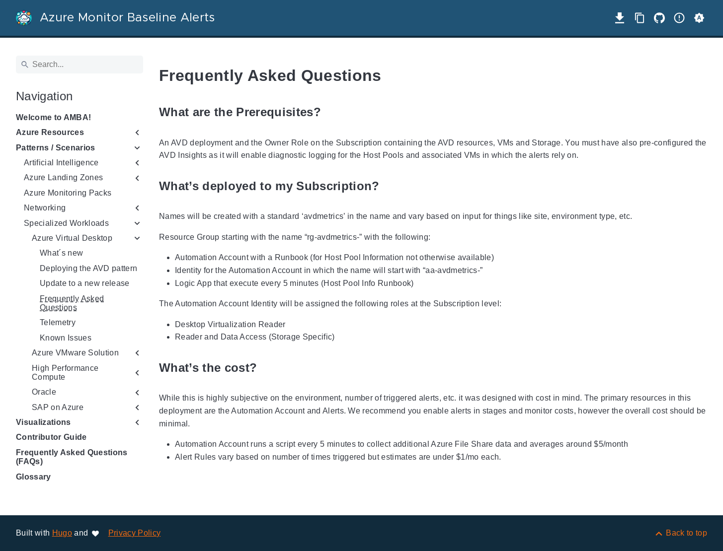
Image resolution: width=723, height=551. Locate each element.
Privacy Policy (134, 533)
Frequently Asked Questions (72, 303)
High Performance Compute (65, 372)
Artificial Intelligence (61, 162)
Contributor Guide (51, 437)
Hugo (62, 533)
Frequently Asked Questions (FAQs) (72, 457)
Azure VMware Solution (75, 352)
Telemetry (58, 322)
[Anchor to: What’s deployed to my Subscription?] (391, 186)
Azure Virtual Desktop (72, 238)
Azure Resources (50, 132)
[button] (699, 18)
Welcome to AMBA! (53, 117)
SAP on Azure (57, 407)
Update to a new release (85, 283)
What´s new (61, 253)
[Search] (79, 64)
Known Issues (65, 338)
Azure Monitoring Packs (67, 193)
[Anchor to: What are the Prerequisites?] (332, 112)
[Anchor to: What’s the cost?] (268, 367)
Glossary (33, 477)
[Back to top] (680, 533)
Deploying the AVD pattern (88, 268)
